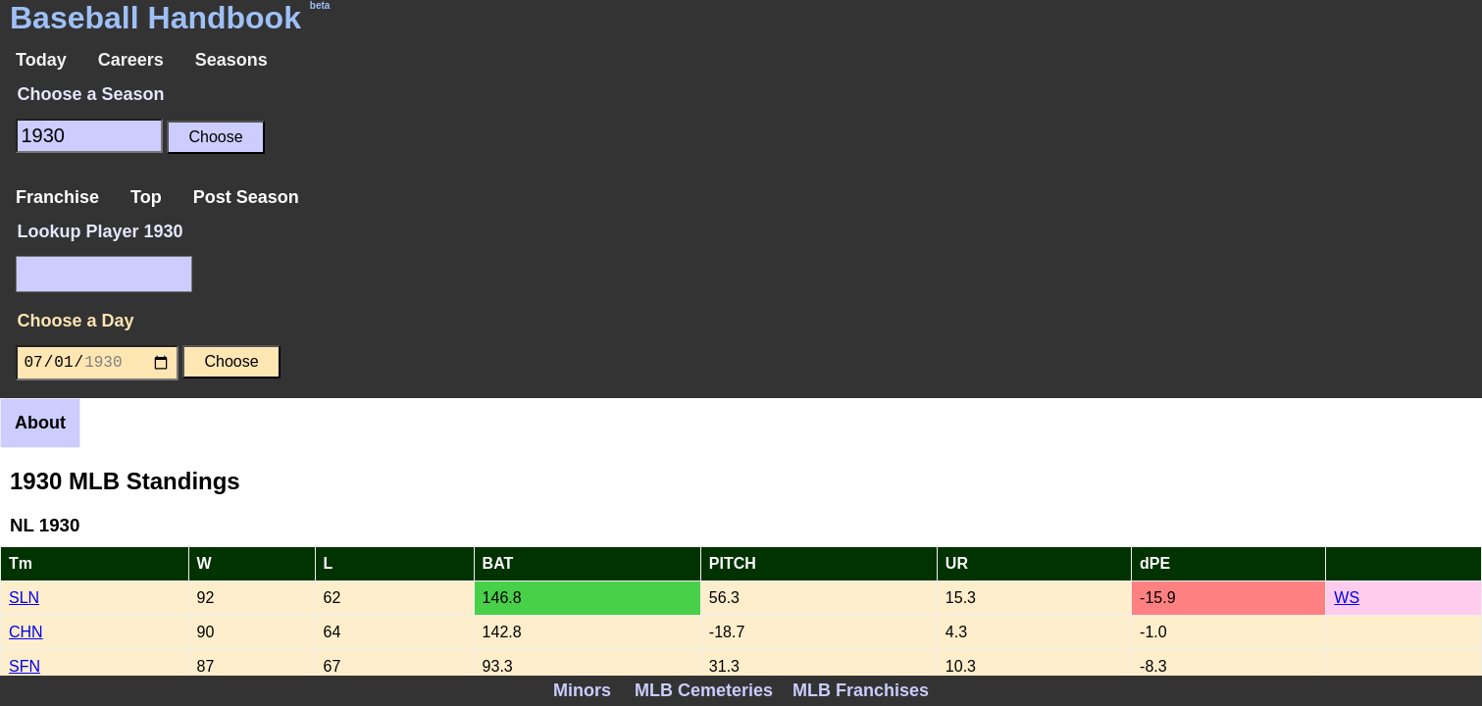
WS (1346, 597)
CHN (26, 632)
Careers (131, 60)
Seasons (231, 60)
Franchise (57, 197)
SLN (24, 597)
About (40, 422)
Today (41, 60)
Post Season (246, 197)
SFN (24, 666)
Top (146, 197)
